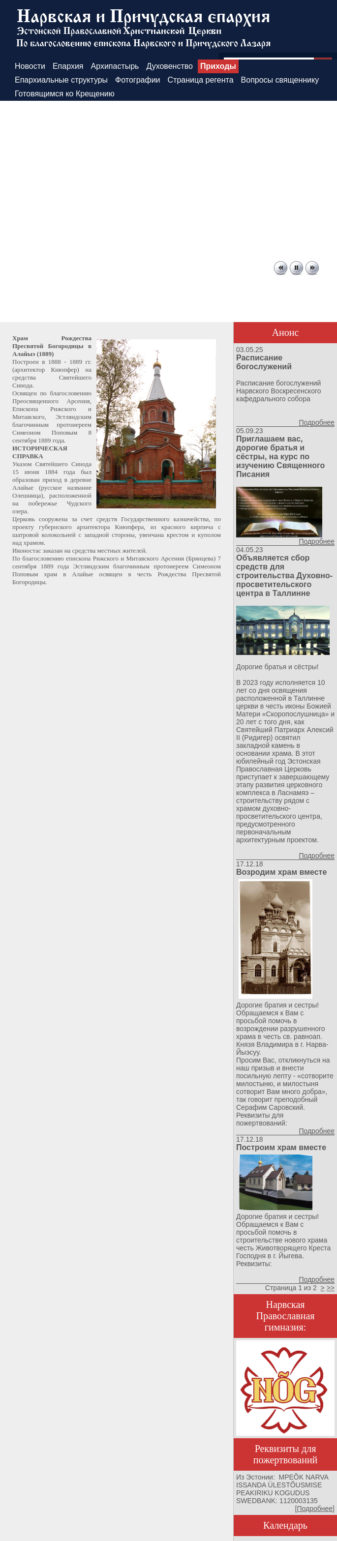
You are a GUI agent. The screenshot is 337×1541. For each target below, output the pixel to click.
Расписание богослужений (264, 362)
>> (331, 1288)
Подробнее (317, 422)
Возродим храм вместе (281, 872)
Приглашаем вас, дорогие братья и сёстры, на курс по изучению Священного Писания (280, 456)
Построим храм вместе (281, 1147)
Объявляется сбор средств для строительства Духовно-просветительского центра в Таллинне (284, 575)
